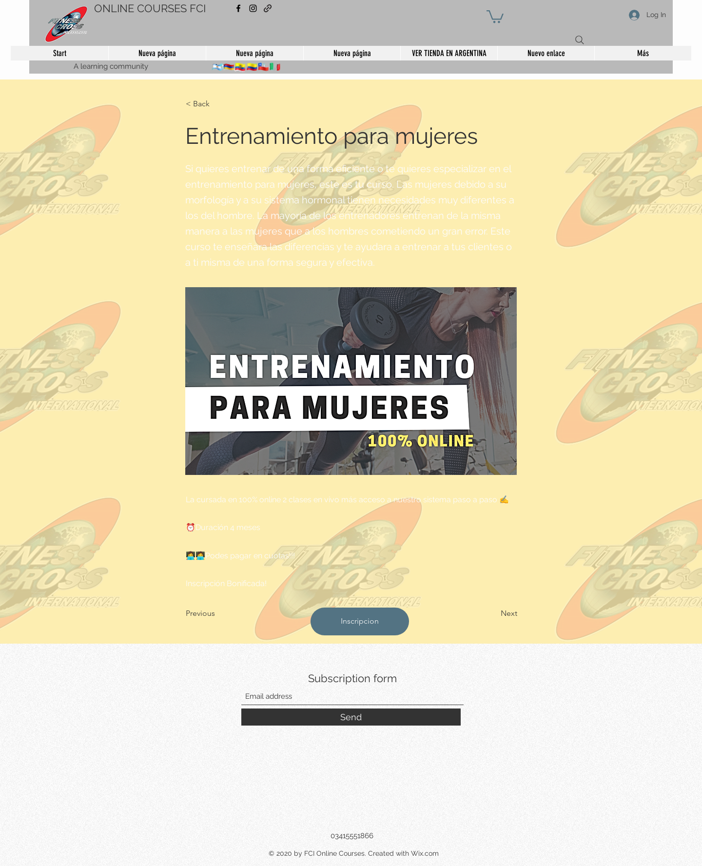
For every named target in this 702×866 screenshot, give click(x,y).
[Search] (579, 40)
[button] (495, 16)
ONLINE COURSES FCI (150, 8)
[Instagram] (253, 8)
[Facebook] (238, 8)
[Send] (351, 717)
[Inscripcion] (360, 621)
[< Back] (218, 104)
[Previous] (218, 613)
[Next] (492, 613)
